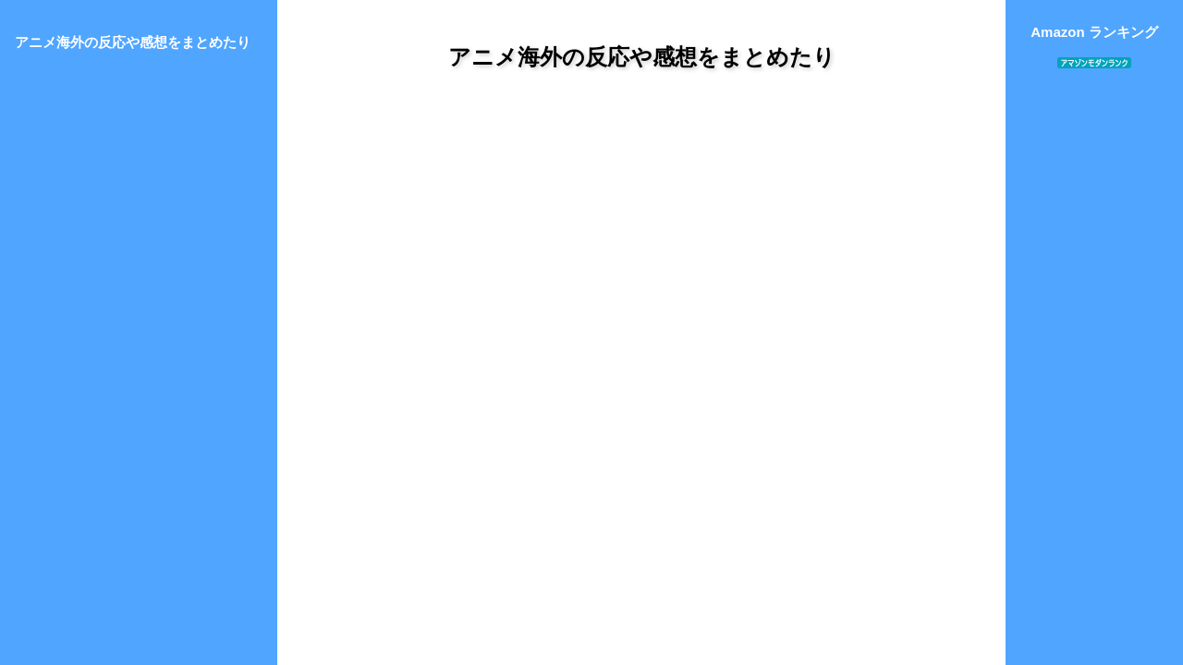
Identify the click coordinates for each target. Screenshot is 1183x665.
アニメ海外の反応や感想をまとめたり (641, 56)
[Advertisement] (641, 257)
